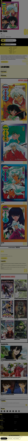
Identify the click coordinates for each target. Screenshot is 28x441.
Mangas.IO (15, 429)
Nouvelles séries (3, 421)
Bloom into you (3, 418)
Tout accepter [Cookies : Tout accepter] (4, 438)
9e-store (2, 429)
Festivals (2, 424)
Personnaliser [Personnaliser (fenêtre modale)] (17, 438)
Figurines (15, 421)
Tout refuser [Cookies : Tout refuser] (10, 438)
